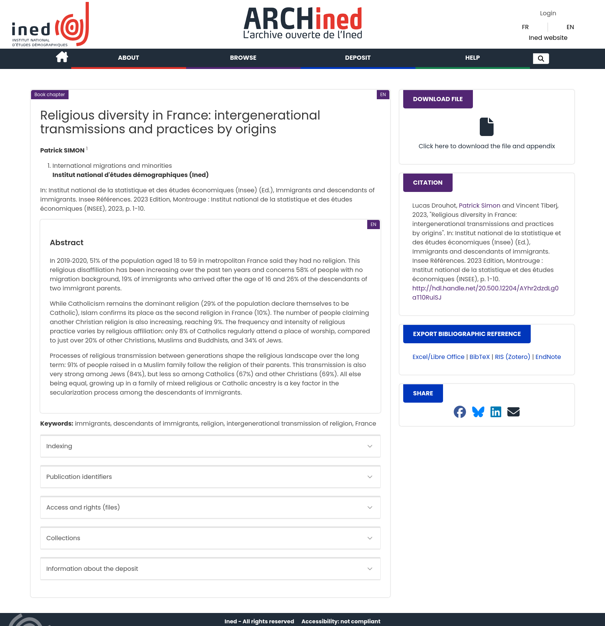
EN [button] (570, 27)
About (128, 57)
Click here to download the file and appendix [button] (487, 146)
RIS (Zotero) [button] (513, 356)
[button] (541, 58)
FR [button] (525, 27)
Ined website (548, 37)
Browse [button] (243, 57)
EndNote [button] (548, 356)
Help (472, 57)
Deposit (358, 57)
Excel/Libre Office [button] (439, 356)
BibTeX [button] (479, 356)
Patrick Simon (479, 205)
